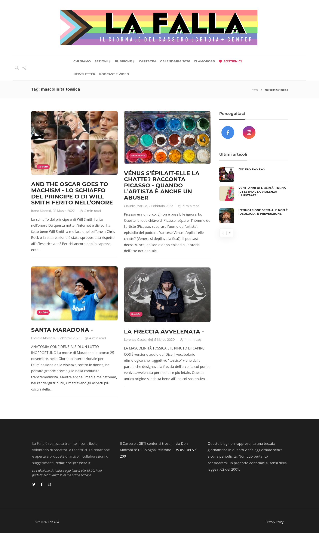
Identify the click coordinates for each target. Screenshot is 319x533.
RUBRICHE (123, 61)
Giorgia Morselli (43, 338)
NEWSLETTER (84, 74)
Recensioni (138, 155)
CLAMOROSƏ (204, 61)
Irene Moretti (41, 211)
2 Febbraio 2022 (161, 206)
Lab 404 (53, 522)
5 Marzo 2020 (164, 340)
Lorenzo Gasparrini (138, 340)
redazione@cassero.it (72, 463)
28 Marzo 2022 (64, 211)
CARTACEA (147, 61)
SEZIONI (101, 61)
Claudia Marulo (135, 206)
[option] (253, 195)
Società (43, 166)
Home (255, 89)
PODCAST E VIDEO (114, 74)
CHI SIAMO (82, 61)
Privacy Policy (275, 522)
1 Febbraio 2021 (68, 338)
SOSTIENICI (233, 61)
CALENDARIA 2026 (175, 61)
